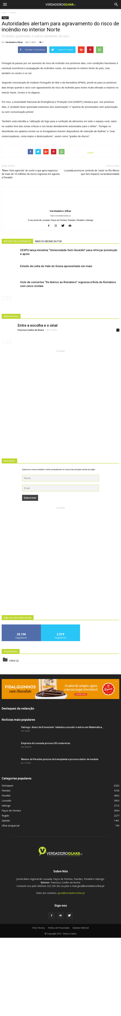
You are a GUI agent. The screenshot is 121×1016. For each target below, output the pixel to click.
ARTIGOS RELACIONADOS (17, 319)
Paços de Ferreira (11, 888)
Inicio (4, 12)
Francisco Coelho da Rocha (31, 408)
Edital (12, 738)
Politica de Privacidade (59, 1006)
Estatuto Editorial (81, 1006)
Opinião (6, 898)
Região (5, 18)
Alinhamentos (11, 394)
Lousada (6, 878)
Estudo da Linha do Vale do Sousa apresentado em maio (56, 344)
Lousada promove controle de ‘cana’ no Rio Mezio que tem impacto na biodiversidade (91, 250)
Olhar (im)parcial (10, 903)
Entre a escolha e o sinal (37, 404)
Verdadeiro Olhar (14, 42)
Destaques (7, 863)
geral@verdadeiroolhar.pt (71, 971)
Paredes (6, 868)
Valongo (6, 883)
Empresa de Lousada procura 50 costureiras (45, 821)
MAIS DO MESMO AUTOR (48, 319)
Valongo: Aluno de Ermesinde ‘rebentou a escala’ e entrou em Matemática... (62, 805)
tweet (90, 231)
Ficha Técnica (38, 1006)
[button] (116, 4)
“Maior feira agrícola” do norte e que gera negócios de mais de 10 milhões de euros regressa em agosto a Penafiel (31, 252)
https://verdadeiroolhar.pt (60, 294)
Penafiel (6, 873)
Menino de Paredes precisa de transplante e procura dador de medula (59, 837)
